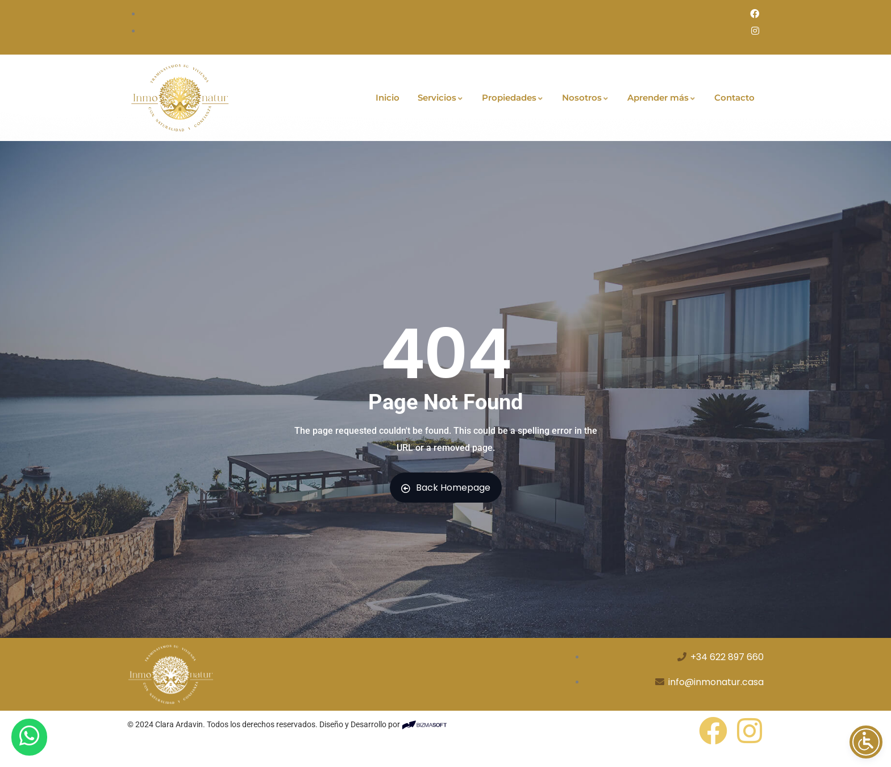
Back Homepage (445, 487)
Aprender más (661, 97)
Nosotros (585, 97)
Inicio (387, 97)
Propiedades (513, 97)
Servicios (441, 97)
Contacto (734, 97)
